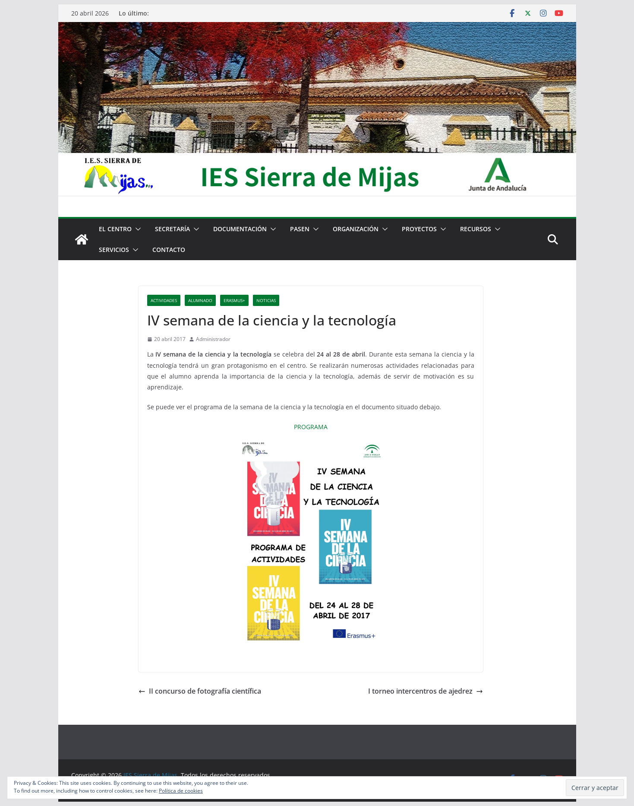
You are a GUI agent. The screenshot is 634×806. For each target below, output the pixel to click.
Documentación (240, 229)
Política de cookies (181, 790)
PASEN (299, 229)
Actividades (164, 300)
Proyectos (419, 229)
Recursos (475, 229)
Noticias (266, 300)
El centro (115, 229)
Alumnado (200, 300)
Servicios (114, 249)
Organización (356, 229)
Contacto (168, 249)
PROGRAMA (311, 427)
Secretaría (172, 229)
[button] (136, 229)
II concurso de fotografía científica (200, 691)
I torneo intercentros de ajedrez (425, 691)
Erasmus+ (234, 300)
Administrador (213, 339)
